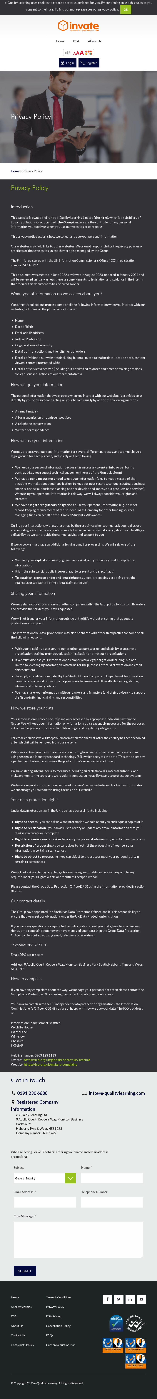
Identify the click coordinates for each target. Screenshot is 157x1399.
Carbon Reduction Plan (60, 1345)
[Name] (112, 1178)
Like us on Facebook (107, 1299)
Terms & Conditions (58, 1297)
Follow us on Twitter (118, 1299)
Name (86, 1167)
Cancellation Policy (58, 1325)
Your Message (24, 1216)
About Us (94, 41)
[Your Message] (78, 1240)
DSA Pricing (53, 1316)
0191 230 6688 (32, 1093)
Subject (19, 1167)
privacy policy (108, 9)
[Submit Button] (25, 1271)
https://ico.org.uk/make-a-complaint (50, 1064)
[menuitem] (60, 41)
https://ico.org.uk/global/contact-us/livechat (57, 1060)
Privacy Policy (55, 1306)
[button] (78, 52)
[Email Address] (45, 1202)
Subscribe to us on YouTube (141, 1299)
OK (125, 9)
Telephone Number (94, 1192)
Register (91, 63)
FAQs (49, 1335)
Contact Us (18, 1335)
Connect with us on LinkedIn (130, 1299)
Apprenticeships (21, 1306)
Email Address (24, 1192)
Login (70, 63)
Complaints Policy (22, 1345)
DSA (76, 41)
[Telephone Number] (112, 1202)
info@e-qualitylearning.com (117, 1093)
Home (60, 41)
